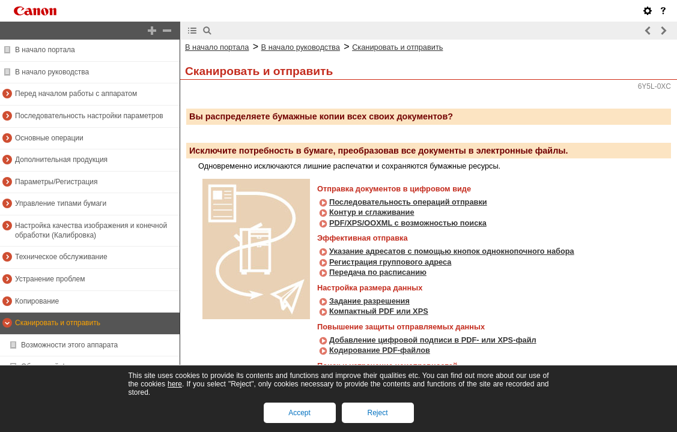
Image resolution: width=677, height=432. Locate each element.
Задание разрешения (369, 300)
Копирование (37, 301)
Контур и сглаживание (371, 212)
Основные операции (49, 138)
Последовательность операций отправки (408, 201)
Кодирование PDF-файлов (379, 350)
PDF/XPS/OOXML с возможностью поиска (408, 222)
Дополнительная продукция (61, 159)
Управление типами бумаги (60, 203)
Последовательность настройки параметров (89, 116)
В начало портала (45, 50)
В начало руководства (52, 72)
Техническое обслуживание (61, 257)
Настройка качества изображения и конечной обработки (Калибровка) (91, 230)
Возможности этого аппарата (69, 345)
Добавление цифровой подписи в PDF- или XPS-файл (432, 339)
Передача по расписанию (378, 272)
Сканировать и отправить (57, 323)
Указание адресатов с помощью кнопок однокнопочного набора (451, 251)
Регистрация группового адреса (390, 261)
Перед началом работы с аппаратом (76, 93)
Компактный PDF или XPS (378, 311)
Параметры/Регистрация (56, 182)
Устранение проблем (50, 279)
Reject (377, 413)
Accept (299, 413)
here (175, 384)
